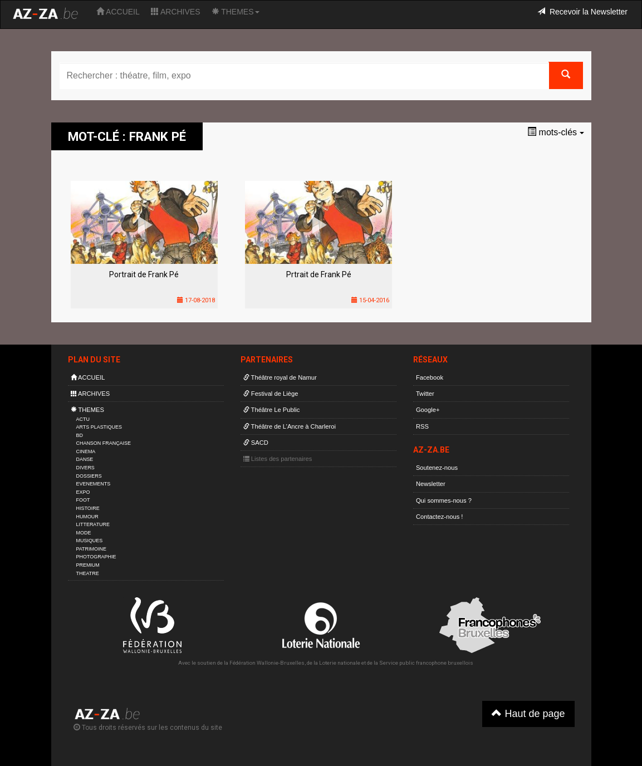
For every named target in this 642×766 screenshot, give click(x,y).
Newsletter (430, 483)
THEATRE (87, 573)
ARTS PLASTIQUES (99, 427)
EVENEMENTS (93, 484)
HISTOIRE (88, 508)
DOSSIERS (89, 476)
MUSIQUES (89, 540)
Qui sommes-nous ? (444, 500)
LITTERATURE (93, 524)
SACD (255, 442)
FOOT (83, 500)
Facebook (429, 377)
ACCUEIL (118, 11)
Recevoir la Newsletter (582, 11)
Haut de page (528, 713)
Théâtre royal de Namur (280, 377)
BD (79, 435)
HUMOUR (87, 516)
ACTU (83, 419)
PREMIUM (88, 565)
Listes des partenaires (277, 458)
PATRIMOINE (91, 549)
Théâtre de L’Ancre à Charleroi (289, 426)
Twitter (425, 393)
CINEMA (86, 451)
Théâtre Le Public (271, 409)
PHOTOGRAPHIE (96, 556)
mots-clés (555, 132)
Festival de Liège (270, 393)
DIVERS (85, 467)
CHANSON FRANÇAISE (103, 443)
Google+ (428, 409)
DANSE (85, 459)
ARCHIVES (175, 11)
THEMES (235, 11)
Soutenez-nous (437, 467)
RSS (422, 426)
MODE (83, 533)
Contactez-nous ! (439, 516)
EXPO (83, 492)
